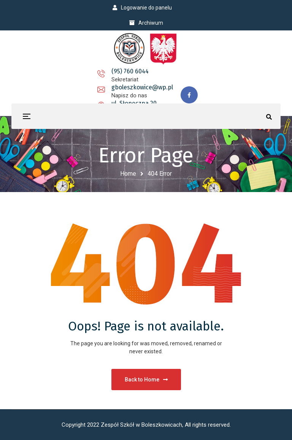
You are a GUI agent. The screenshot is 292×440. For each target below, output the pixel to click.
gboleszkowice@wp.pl (134, 75)
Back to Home (146, 379)
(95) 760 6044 (61, 75)
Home (128, 173)
